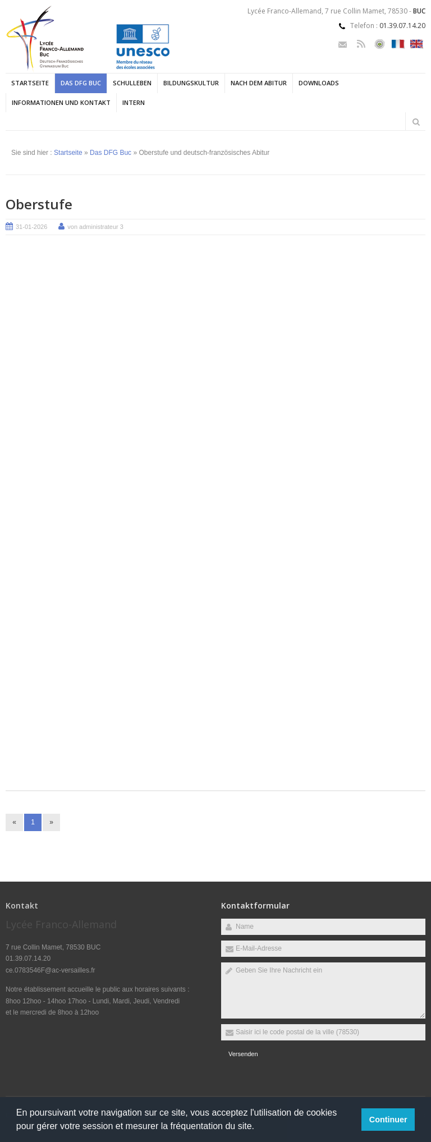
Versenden (243, 1054)
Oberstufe (39, 204)
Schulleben (132, 83)
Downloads (319, 83)
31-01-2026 (31, 226)
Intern (133, 102)
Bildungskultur (191, 83)
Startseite (30, 83)
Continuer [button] (388, 1119)
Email (342, 44)
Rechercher (415, 121)
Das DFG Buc (81, 83)
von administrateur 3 (95, 226)
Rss (361, 44)
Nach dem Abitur (259, 83)
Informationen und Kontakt (61, 102)
